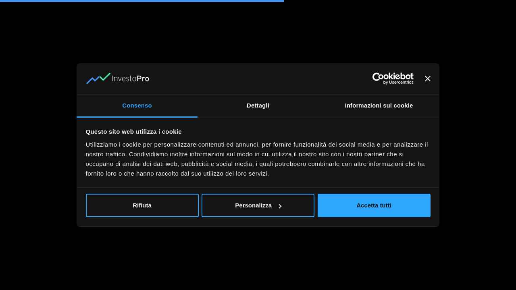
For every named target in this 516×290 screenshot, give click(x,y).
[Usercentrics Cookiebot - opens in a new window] (378, 78)
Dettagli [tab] (258, 105)
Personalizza (258, 205)
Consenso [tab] (137, 105)
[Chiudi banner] (428, 78)
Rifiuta (142, 205)
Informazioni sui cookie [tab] (379, 105)
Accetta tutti (373, 205)
